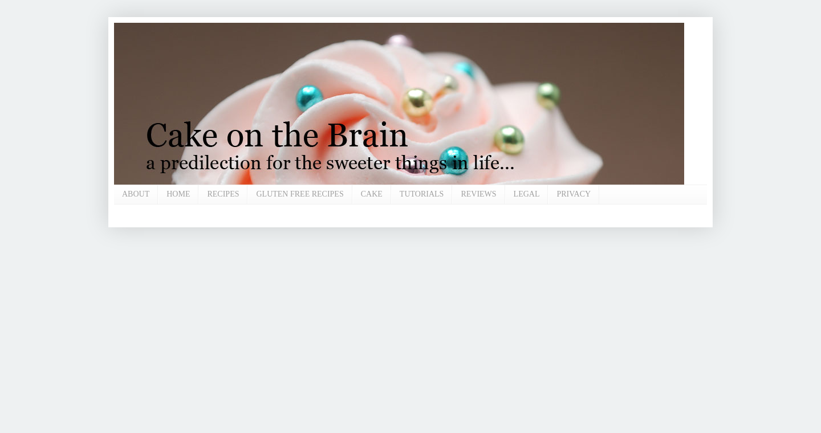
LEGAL (527, 194)
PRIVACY (573, 194)
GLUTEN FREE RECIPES (299, 194)
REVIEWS (478, 194)
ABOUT (135, 194)
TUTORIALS (422, 194)
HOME (178, 194)
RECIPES (223, 194)
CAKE (372, 194)
